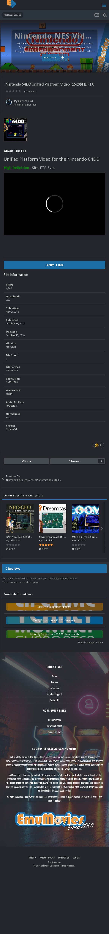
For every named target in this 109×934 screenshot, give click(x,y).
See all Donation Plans (90, 642)
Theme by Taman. (68, 865)
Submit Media (54, 720)
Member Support (54, 694)
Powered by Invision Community (46, 865)
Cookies (77, 857)
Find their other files (25, 104)
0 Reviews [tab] (13, 569)
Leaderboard (54, 688)
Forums (54, 682)
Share (26, 461)
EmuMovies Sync (54, 732)
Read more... (54, 57)
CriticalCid (25, 101)
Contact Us (54, 700)
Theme (32, 857)
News (54, 676)
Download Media (54, 726)
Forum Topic (55, 265)
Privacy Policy (47, 857)
